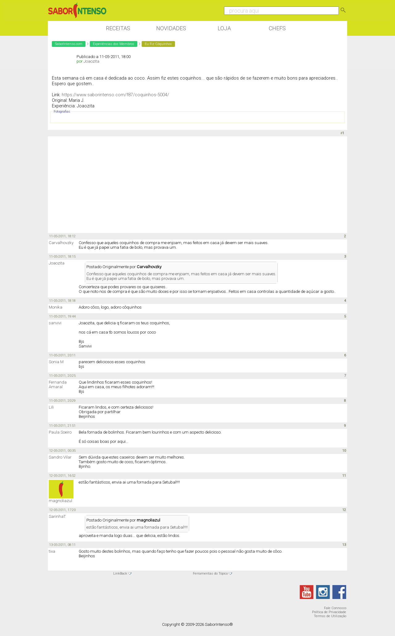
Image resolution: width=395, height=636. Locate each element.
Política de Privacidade (329, 612)
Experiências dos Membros (113, 44)
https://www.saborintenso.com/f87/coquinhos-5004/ (115, 95)
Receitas (118, 28)
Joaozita (91, 61)
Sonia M (56, 362)
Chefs (277, 28)
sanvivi (55, 323)
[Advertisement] (197, 184)
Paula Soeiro (60, 432)
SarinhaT (57, 516)
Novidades (171, 28)
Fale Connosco (335, 608)
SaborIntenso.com (68, 44)
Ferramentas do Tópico (210, 574)
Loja (224, 28)
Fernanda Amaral (58, 384)
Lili (51, 407)
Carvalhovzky (61, 242)
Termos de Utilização (330, 616)
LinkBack (120, 574)
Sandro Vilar (60, 457)
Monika (55, 307)
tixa (52, 551)
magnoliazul (60, 500)
